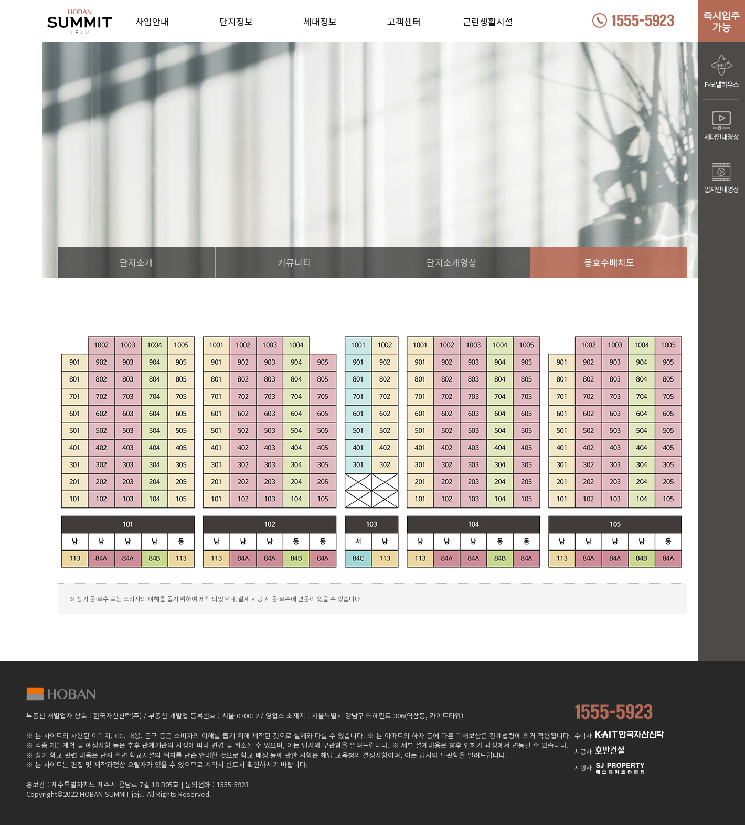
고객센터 (404, 21)
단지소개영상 (452, 262)
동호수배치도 (609, 262)
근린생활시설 (488, 21)
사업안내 (152, 21)
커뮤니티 (294, 262)
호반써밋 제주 (99, 24)
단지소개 (136, 262)
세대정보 (320, 21)
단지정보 (236, 21)
